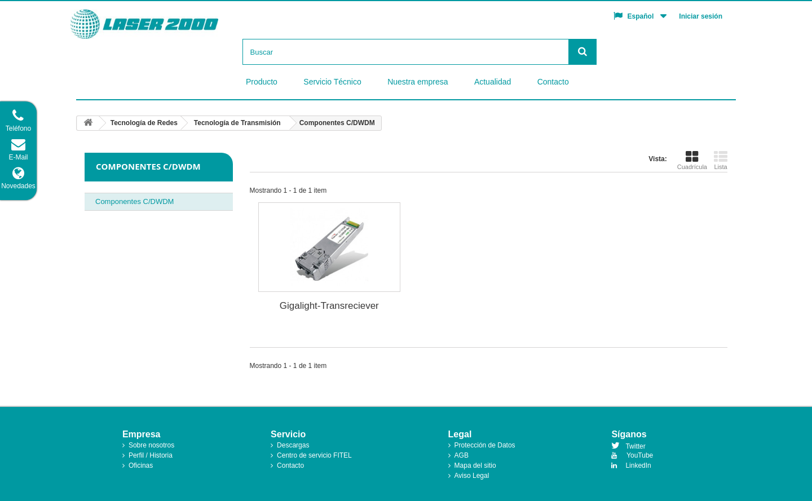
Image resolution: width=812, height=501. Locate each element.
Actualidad (492, 81)
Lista (720, 160)
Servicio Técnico (332, 81)
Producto (261, 81)
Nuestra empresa (417, 81)
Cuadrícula (692, 160)
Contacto (553, 81)
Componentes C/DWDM (134, 201)
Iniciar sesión (700, 16)
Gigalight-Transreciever (329, 305)
